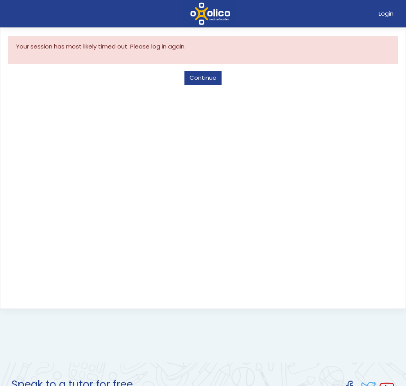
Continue (203, 78)
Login (386, 13)
